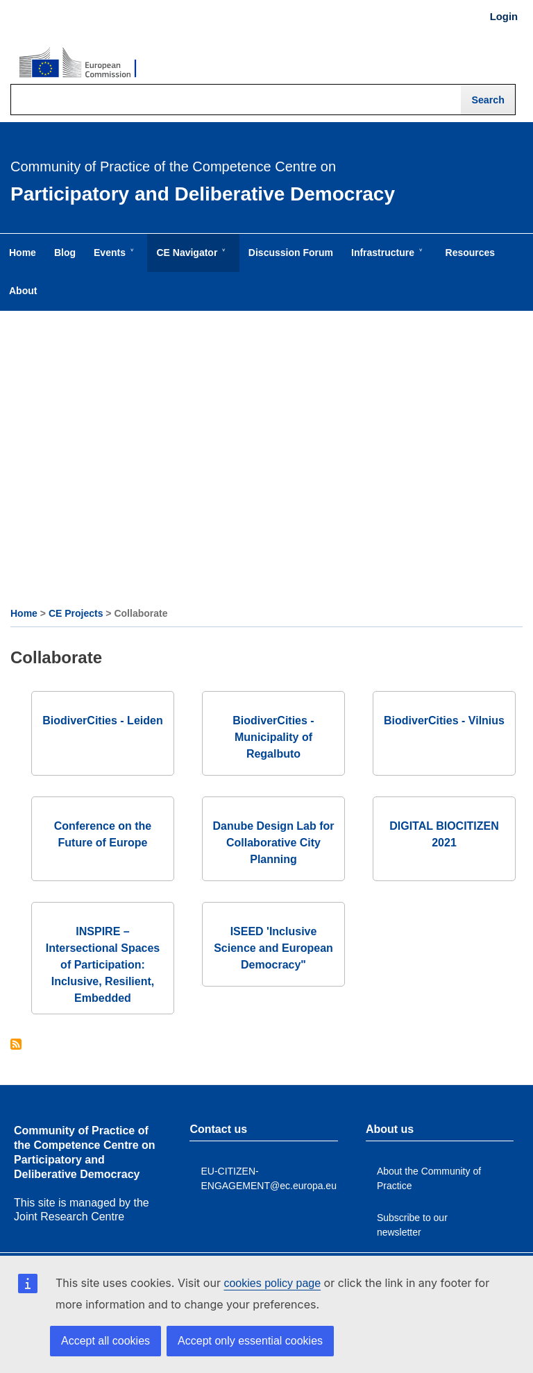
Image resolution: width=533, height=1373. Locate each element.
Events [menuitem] (112, 259)
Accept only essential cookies (250, 1341)
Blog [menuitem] (65, 252)
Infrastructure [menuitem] (385, 259)
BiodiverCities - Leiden (102, 720)
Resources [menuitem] (471, 252)
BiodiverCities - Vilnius (444, 720)
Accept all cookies (105, 1341)
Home (23, 613)
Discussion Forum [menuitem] (290, 252)
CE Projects (76, 613)
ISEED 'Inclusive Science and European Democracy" (273, 948)
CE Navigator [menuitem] (189, 259)
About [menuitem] (23, 290)
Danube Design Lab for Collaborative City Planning (273, 842)
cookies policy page (272, 1283)
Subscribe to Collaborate (16, 1045)
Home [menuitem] (22, 252)
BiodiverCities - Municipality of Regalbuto (273, 737)
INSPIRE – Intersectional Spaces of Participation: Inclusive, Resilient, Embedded (103, 965)
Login (504, 16)
